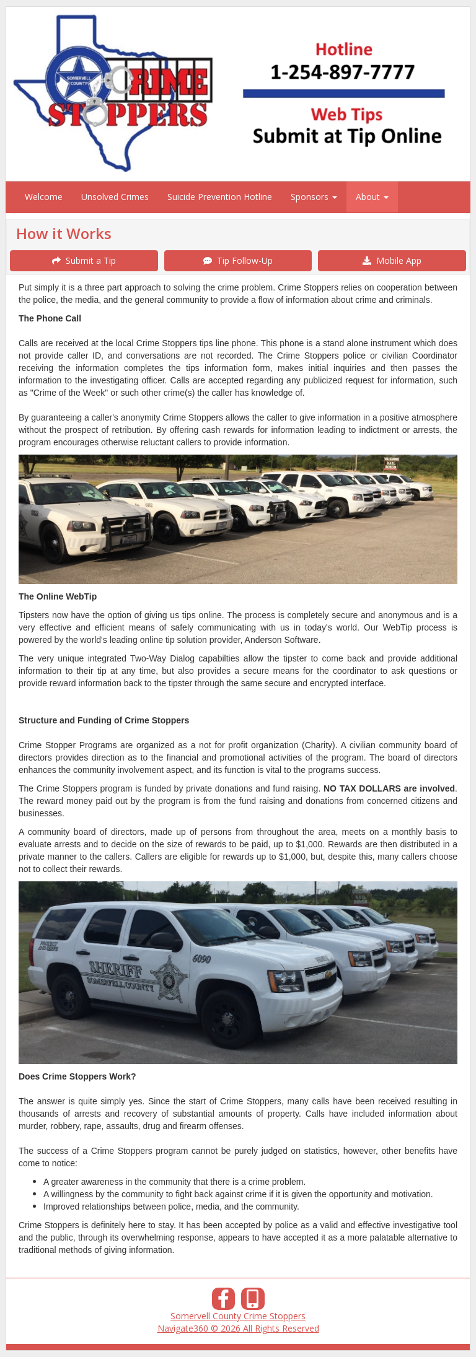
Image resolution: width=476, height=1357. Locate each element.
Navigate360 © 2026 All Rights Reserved (238, 1328)
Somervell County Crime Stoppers (238, 1316)
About (372, 197)
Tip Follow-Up (238, 260)
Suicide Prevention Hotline (219, 197)
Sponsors (314, 197)
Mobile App (392, 260)
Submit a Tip (84, 260)
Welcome (44, 197)
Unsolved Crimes (115, 197)
